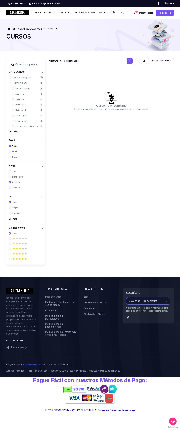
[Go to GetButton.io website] (173, 427)
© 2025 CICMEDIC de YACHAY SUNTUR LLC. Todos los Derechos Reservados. (90, 410)
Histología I (20, 105)
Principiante (17, 177)
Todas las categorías (22, 77)
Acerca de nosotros (15, 371)
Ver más (13, 131)
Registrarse (165, 13)
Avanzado (17, 187)
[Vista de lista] (137, 61)
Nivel (12, 165)
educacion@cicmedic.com (44, 3)
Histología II (20, 110)
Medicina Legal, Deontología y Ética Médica (60, 303)
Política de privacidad (38, 371)
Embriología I (21, 115)
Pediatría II (50, 310)
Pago (14, 157)
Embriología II (21, 121)
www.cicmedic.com (32, 364)
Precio (12, 140)
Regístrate (89, 308)
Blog (86, 296)
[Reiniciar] (144, 61)
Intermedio (17, 182)
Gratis (15, 151)
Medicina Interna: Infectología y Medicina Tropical (61, 333)
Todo (14, 146)
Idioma (12, 196)
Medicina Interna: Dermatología (54, 317)
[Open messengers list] (173, 421)
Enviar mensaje (16, 347)
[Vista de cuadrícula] (130, 61)
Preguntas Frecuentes (86, 371)
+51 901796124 (17, 3)
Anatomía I (20, 94)
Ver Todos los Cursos (95, 302)
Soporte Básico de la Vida (26, 126)
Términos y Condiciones (62, 371)
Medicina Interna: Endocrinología (54, 325)
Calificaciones (17, 227)
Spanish (16, 213)
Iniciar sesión (146, 13)
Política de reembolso (110, 371)
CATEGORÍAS (17, 71)
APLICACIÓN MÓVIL (94, 313)
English (15, 207)
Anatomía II (20, 99)
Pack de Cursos (22, 88)
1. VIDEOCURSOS (19, 83)
